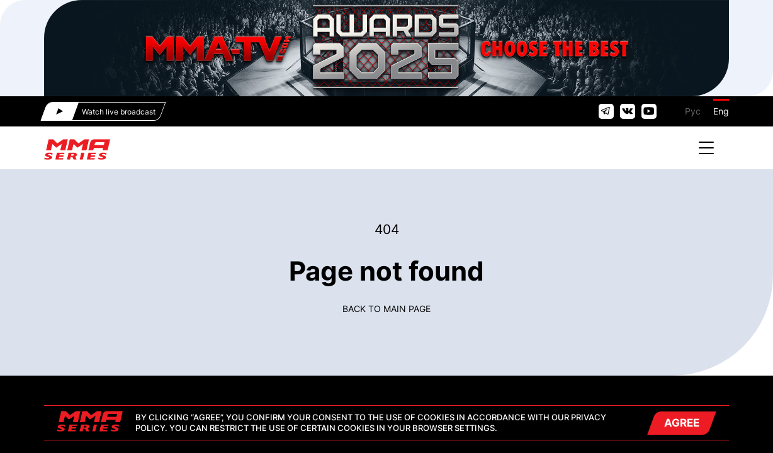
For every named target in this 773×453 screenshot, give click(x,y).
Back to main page (386, 308)
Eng (721, 111)
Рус (693, 111)
